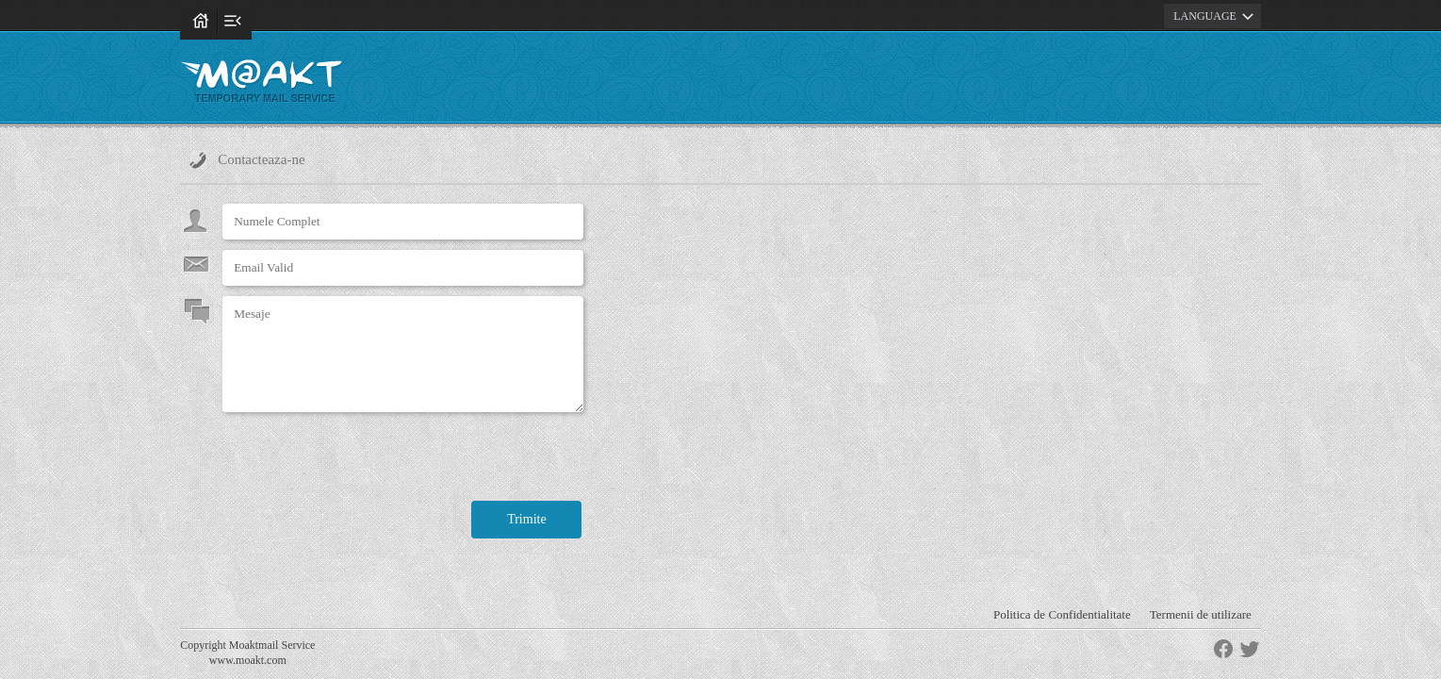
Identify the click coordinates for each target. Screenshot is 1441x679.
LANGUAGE (1216, 16)
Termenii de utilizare (1201, 614)
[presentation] (365, 459)
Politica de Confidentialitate (1062, 614)
